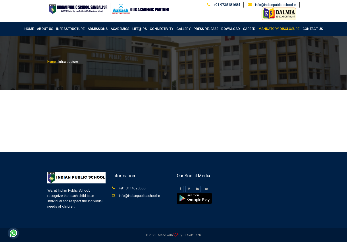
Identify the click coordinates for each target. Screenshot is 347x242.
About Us (45, 29)
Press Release (206, 29)
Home (29, 29)
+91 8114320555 (132, 188)
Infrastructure (70, 29)
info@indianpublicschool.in (275, 5)
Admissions (98, 29)
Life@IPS (139, 29)
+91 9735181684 (226, 5)
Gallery (183, 29)
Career (249, 29)
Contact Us (313, 29)
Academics (120, 29)
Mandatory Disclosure (278, 29)
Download (230, 29)
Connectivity (161, 29)
